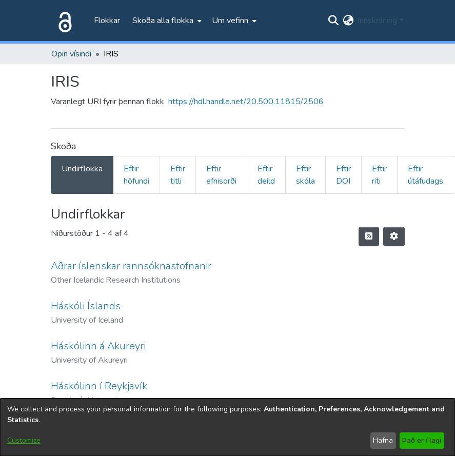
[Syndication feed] (369, 236)
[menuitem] (166, 20)
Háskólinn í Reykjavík (99, 386)
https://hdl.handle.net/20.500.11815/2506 (246, 101)
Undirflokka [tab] (82, 168)
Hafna (383, 440)
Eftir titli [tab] (177, 175)
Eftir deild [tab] (266, 175)
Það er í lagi (421, 440)
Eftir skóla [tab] (305, 175)
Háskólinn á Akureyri (98, 346)
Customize (24, 440)
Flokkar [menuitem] (107, 20)
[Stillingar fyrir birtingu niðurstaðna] (394, 236)
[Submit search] (333, 20)
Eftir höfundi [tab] (136, 175)
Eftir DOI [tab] (343, 175)
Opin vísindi (71, 54)
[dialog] (227, 427)
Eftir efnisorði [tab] (221, 175)
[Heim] (63, 20)
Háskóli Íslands (86, 306)
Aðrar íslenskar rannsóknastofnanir (131, 266)
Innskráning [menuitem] (377, 20)
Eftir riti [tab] (379, 175)
